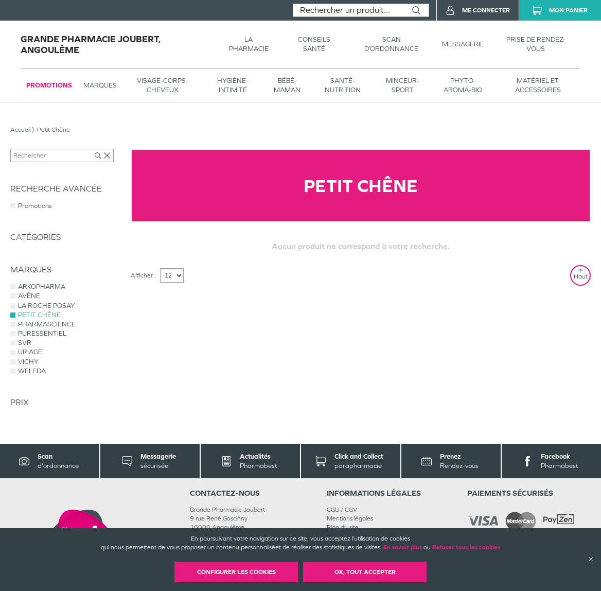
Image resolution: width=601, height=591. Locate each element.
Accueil (20, 129)
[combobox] (348, 10)
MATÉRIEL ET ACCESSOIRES (538, 85)
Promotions (49, 85)
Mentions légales (350, 518)
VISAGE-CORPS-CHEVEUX (162, 85)
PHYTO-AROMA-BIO (463, 85)
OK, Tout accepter (365, 572)
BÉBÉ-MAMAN (287, 85)
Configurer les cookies (236, 572)
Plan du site (343, 527)
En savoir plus (402, 547)
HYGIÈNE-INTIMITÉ (233, 85)
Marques (100, 85)
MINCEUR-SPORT (402, 85)
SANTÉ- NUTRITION (343, 85)
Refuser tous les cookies (466, 547)
